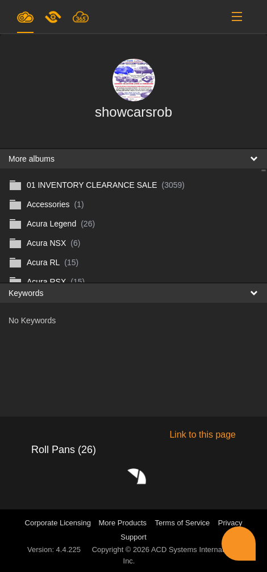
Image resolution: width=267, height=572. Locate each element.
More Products (123, 522)
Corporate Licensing (59, 522)
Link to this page (202, 434)
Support (133, 537)
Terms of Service (182, 522)
